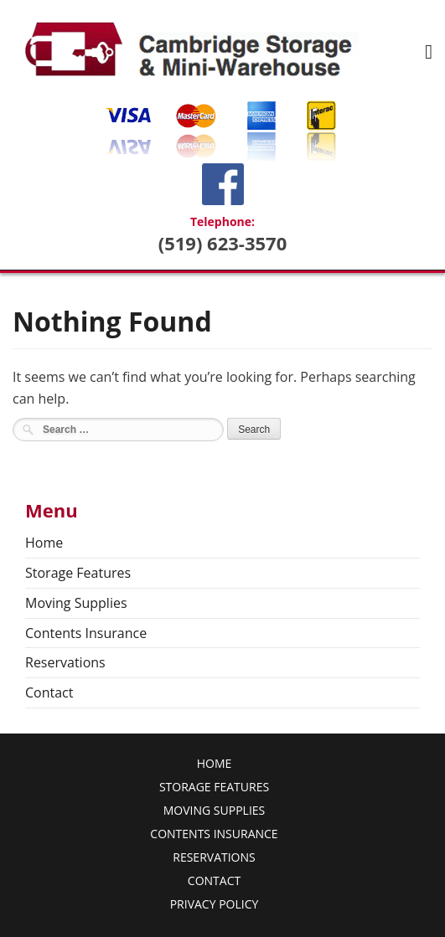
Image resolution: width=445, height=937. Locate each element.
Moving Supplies (76, 603)
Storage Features (78, 573)
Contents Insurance (86, 633)
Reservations (65, 662)
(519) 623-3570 (222, 242)
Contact (49, 692)
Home (44, 542)
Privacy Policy (214, 904)
